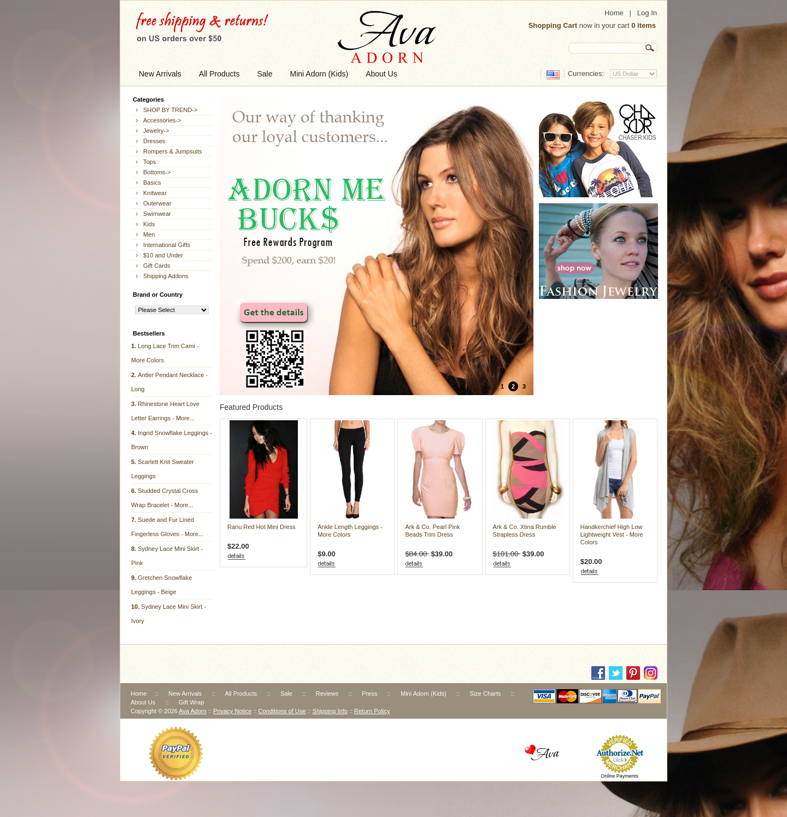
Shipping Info (330, 711)
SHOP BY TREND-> (170, 110)
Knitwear (155, 193)
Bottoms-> (157, 172)
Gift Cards (157, 265)
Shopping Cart (553, 25)
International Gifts (166, 245)
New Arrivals (185, 693)
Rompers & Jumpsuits (172, 151)
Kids (149, 224)
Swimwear (157, 213)
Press (369, 693)
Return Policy (372, 711)
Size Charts (485, 693)
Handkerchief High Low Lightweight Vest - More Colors (611, 534)
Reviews (327, 693)
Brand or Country (158, 294)
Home (614, 13)
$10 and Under (163, 255)
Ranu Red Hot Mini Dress (261, 527)
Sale (286, 693)
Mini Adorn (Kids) (424, 693)
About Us (143, 702)
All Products (241, 693)
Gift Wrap (191, 702)
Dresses (154, 141)
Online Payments (619, 776)
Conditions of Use (282, 711)
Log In (647, 13)
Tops (149, 161)
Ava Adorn (193, 711)
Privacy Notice (232, 711)
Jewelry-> (156, 130)
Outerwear (157, 203)
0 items (643, 25)
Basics (152, 182)
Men (149, 234)
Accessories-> (162, 120)
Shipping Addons (166, 276)
